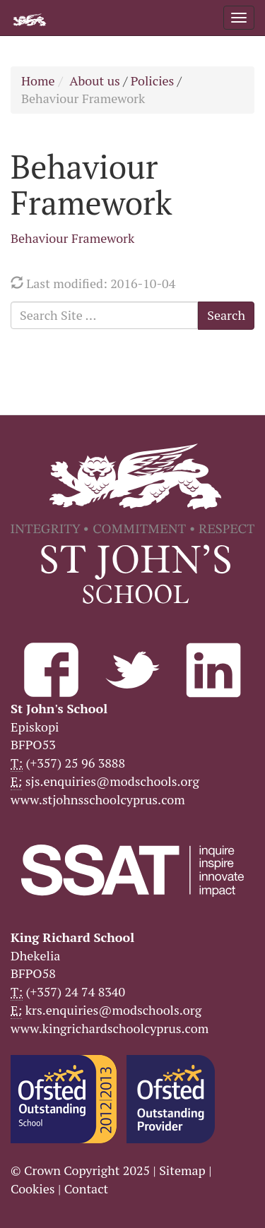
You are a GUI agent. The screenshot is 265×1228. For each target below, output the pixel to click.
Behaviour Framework (72, 237)
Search (226, 314)
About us (94, 80)
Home (38, 80)
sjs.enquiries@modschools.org (112, 781)
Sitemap (182, 1170)
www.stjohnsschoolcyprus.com (98, 799)
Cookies (33, 1188)
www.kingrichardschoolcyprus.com (109, 1028)
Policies (153, 80)
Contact (86, 1188)
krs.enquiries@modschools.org (113, 1009)
